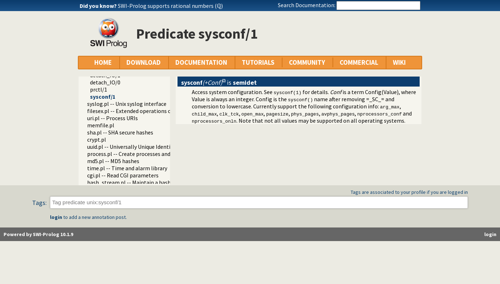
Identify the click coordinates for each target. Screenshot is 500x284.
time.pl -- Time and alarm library (127, 168)
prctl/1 (98, 89)
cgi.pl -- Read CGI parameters (123, 175)
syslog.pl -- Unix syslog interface (126, 103)
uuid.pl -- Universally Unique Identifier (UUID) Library (151, 146)
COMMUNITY (307, 62)
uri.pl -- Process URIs (112, 118)
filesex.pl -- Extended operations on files (136, 110)
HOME (103, 62)
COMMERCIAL (359, 62)
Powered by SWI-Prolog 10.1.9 (38, 234)
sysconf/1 (102, 96)
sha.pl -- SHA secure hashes (120, 132)
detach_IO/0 (105, 82)
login (56, 217)
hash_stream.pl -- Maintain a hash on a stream (144, 182)
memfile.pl (100, 125)
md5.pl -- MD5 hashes (113, 161)
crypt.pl (96, 139)
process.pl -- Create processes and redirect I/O (143, 153)
